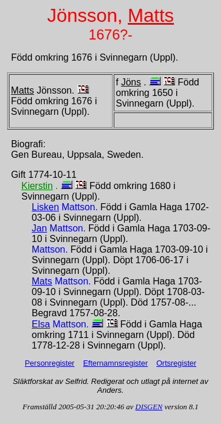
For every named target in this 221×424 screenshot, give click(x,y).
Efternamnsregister (115, 363)
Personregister (50, 363)
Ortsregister (176, 363)
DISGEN (149, 406)
